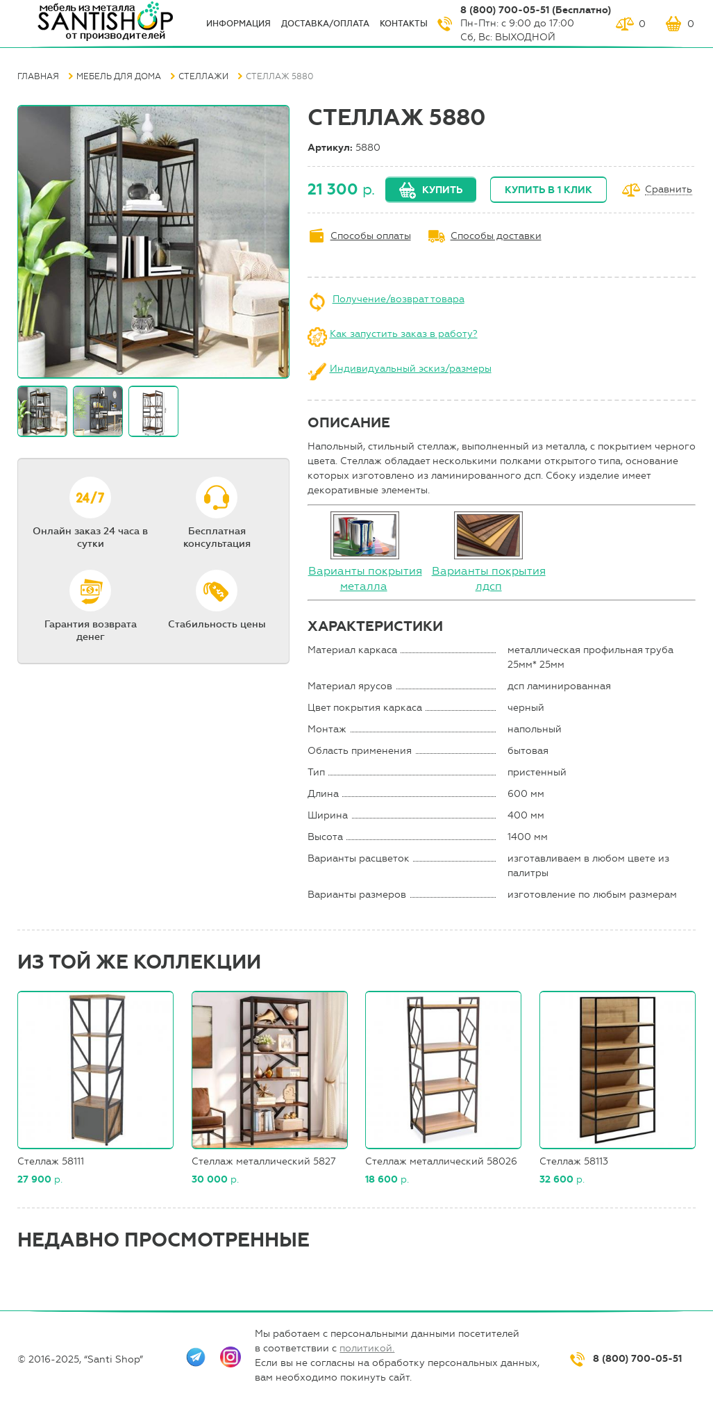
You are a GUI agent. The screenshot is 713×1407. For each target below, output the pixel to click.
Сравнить (668, 190)
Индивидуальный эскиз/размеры (411, 369)
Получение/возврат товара (398, 299)
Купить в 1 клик (548, 190)
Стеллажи (203, 76)
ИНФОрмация (238, 23)
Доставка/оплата (325, 23)
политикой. (366, 1348)
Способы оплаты (370, 236)
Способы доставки (496, 236)
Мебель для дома (118, 76)
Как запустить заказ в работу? (404, 334)
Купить (442, 190)
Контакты (404, 23)
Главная (38, 76)
